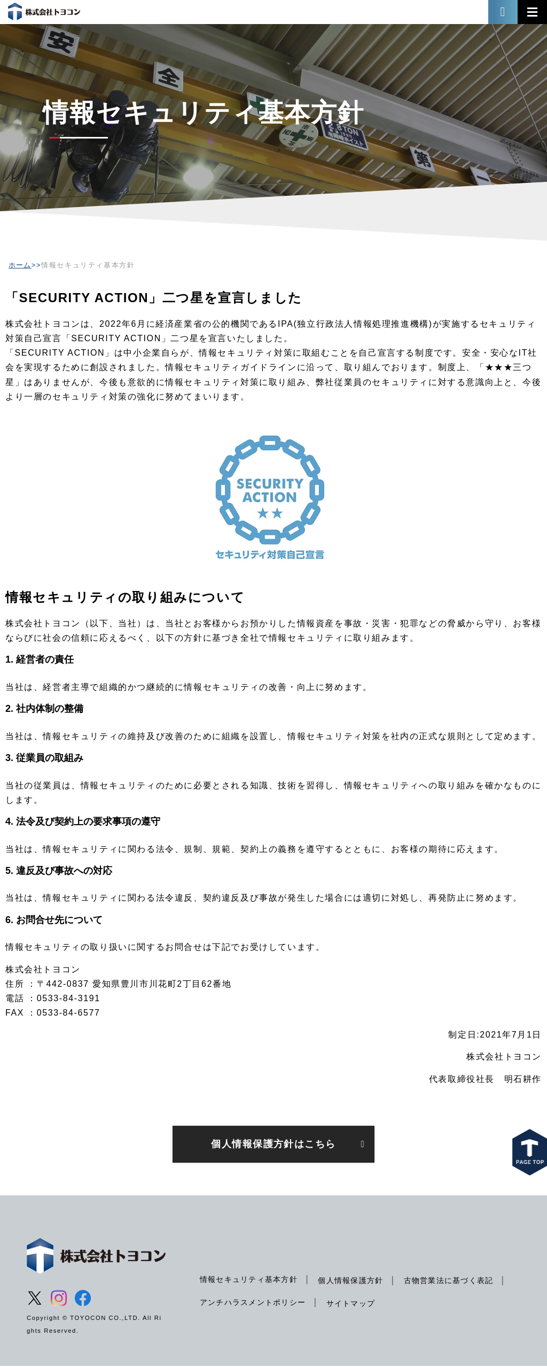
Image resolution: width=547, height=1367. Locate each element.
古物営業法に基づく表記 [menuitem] (246, 1303)
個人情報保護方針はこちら (273, 1144)
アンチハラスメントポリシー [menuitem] (366, 1303)
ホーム (20, 265)
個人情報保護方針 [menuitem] (354, 1281)
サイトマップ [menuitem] (466, 1304)
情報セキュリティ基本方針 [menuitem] (250, 1280)
